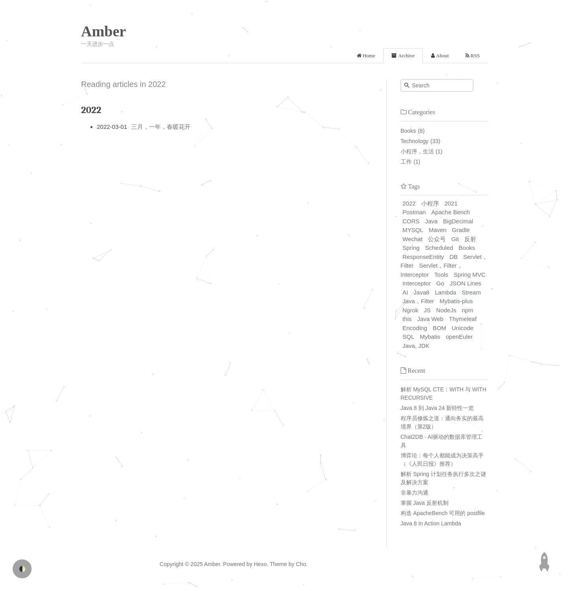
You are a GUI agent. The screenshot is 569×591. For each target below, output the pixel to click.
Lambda (445, 292)
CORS (411, 221)
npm (467, 310)
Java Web (430, 318)
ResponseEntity (423, 256)
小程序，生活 (417, 151)
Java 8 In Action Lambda (431, 523)
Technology (415, 141)
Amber (103, 31)
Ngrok (410, 310)
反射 (470, 239)
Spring (411, 247)
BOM (439, 328)
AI (405, 292)
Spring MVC (470, 274)
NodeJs (446, 310)
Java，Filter (418, 301)
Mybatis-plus (456, 301)
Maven (438, 230)
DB (453, 256)
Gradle (461, 230)
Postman (414, 212)
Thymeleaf (463, 318)
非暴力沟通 (414, 492)
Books (408, 131)
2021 (451, 203)
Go (440, 283)
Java (431, 221)
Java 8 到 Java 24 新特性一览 (437, 408)
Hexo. (260, 564)
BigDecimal (458, 221)
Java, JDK (416, 345)
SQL (409, 336)
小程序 (430, 203)
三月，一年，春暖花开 (160, 126)
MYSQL (413, 230)
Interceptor (417, 283)
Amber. (212, 564)
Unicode (462, 328)
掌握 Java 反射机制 (424, 503)
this (407, 318)
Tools (441, 274)
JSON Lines (465, 283)
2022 (409, 203)
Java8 (422, 292)
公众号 (437, 239)
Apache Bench (450, 212)
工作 (406, 162)
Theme (277, 564)
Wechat (413, 239)
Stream (471, 292)
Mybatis (430, 336)
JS (427, 310)
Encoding (415, 328)
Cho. (300, 564)
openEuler (459, 336)
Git (455, 239)
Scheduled (439, 247)
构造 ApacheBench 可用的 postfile (443, 513)
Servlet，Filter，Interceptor (432, 270)
